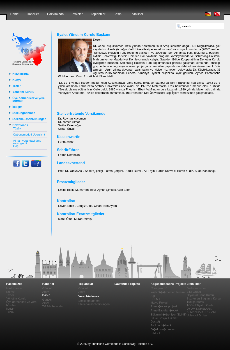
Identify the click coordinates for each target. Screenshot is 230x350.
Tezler (16, 86)
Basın (117, 14)
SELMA (156, 299)
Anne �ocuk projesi (164, 306)
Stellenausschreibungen (29, 119)
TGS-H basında (52, 306)
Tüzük (17, 128)
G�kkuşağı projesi (163, 329)
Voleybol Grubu (197, 315)
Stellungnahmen (23, 113)
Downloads (20, 125)
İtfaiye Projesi (159, 302)
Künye (16, 79)
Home (14, 14)
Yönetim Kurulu (23, 92)
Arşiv (45, 291)
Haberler (33, 14)
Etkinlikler (136, 14)
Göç (15, 146)
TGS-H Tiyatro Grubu (200, 305)
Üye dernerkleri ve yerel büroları (29, 99)
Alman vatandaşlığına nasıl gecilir (27, 142)
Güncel (47, 288)
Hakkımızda (55, 14)
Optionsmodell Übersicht (29, 134)
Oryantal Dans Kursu (200, 295)
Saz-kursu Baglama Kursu (204, 298)
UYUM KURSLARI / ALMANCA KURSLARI (201, 310)
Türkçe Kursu (195, 302)
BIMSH (155, 333)
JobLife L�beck (161, 325)
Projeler (77, 14)
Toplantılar (98, 14)
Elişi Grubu (194, 291)
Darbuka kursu (196, 288)
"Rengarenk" (159, 288)
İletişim (17, 106)
